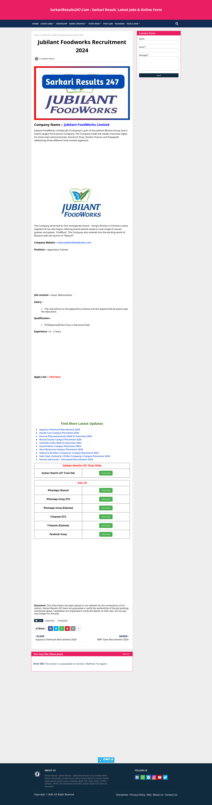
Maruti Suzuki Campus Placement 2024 (60, 439)
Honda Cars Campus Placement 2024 (59, 432)
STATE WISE (94, 23)
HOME (35, 23)
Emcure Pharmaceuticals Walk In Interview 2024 (65, 436)
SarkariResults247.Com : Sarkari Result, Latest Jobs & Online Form (106, 9)
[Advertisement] (82, 165)
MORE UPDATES (77, 23)
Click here (105, 534)
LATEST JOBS (46, 23)
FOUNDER (120, 23)
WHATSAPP (61, 23)
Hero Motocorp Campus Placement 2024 (61, 449)
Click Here (55, 376)
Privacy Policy (137, 794)
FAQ (149, 794)
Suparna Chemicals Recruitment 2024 (59, 429)
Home (36, 35)
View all (125, 654)
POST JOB (108, 23)
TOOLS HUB (132, 23)
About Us (158, 794)
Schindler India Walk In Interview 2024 (60, 442)
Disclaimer (122, 794)
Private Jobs (46, 35)
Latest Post (49, 621)
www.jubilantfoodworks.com (74, 242)
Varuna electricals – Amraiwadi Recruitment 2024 (66, 459)
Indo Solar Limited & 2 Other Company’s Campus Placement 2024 (74, 456)
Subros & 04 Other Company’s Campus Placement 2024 (69, 452)
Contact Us (171, 794)
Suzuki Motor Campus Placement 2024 (60, 446)
